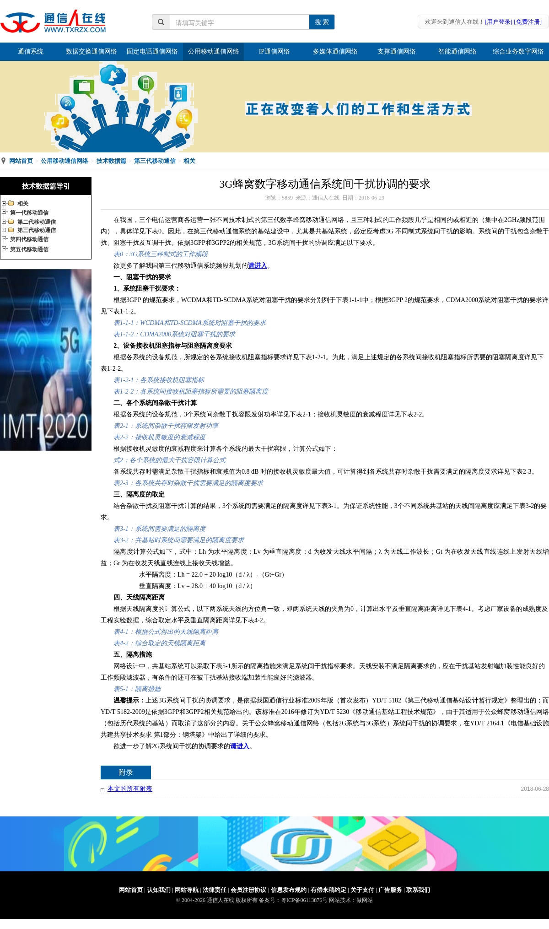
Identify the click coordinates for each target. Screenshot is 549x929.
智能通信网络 (457, 51)
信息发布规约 (289, 889)
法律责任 (214, 889)
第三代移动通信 (155, 160)
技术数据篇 (111, 160)
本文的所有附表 (130, 788)
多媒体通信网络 (335, 51)
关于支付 (362, 889)
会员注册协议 (248, 889)
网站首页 (21, 160)
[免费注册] (528, 21)
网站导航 (187, 889)
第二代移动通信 (36, 222)
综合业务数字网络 (518, 51)
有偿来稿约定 (328, 889)
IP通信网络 (274, 51)
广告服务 (390, 889)
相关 (189, 160)
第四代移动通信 (29, 239)
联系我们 (418, 889)
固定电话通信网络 (152, 51)
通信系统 (30, 51)
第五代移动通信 (29, 249)
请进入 (257, 265)
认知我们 (159, 889)
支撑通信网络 (396, 51)
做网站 (364, 900)
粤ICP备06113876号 (304, 900)
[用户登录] (498, 21)
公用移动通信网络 (213, 51)
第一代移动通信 (29, 213)
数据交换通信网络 (91, 51)
